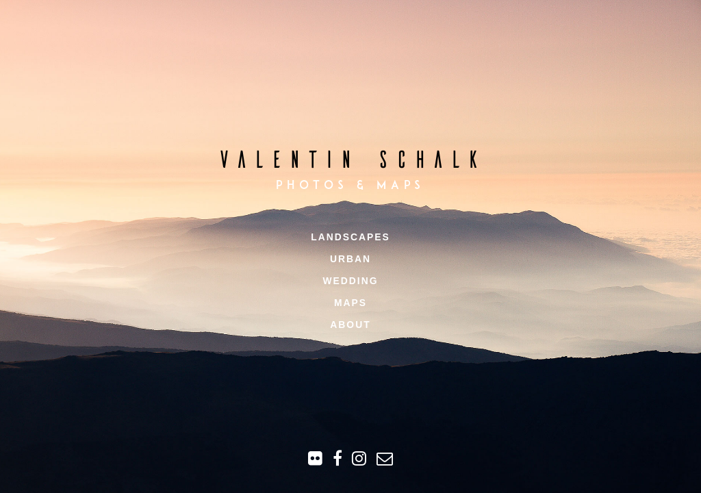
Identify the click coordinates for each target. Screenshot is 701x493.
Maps (350, 302)
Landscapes (350, 236)
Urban (350, 258)
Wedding (350, 280)
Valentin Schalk (350, 158)
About (350, 324)
